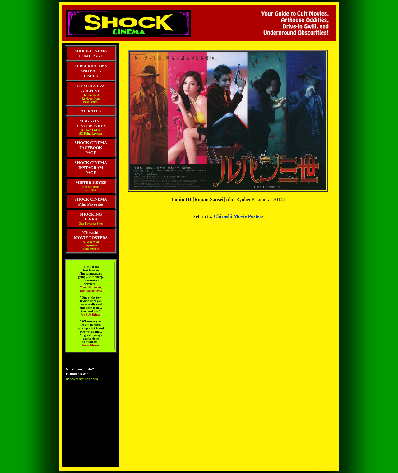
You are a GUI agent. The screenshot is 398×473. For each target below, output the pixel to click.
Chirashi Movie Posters (238, 216)
